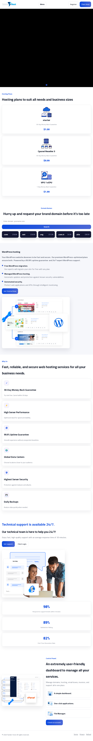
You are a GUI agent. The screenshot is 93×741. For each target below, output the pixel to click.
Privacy (82, 734)
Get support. (8, 544)
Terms (76, 734)
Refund (88, 734)
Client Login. (22, 544)
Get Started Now (10, 291)
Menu (42, 4)
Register (73, 4)
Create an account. (54, 722)
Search (46, 227)
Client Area (85, 4)
